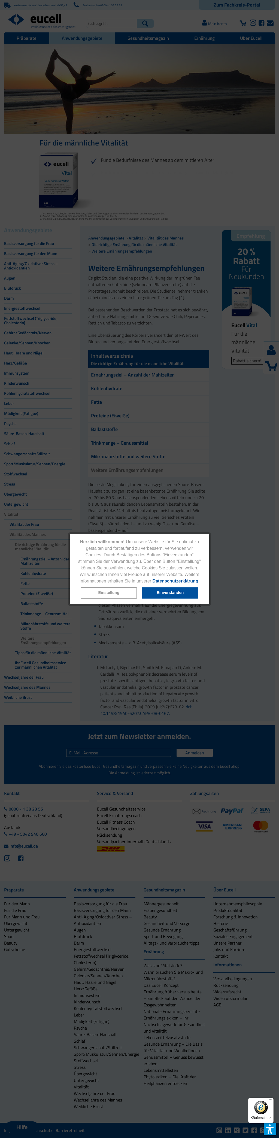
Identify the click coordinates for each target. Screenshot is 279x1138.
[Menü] (270, 1101)
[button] (109, 593)
